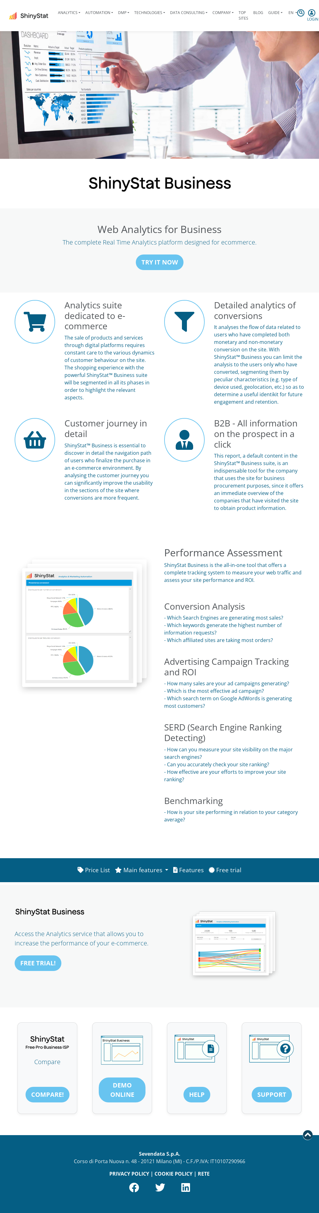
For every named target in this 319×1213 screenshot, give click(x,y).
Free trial (225, 870)
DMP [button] (122, 12)
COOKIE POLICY (174, 1173)
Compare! (47, 1094)
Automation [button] (97, 12)
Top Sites (243, 15)
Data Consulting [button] (187, 12)
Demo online (122, 1090)
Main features (139, 870)
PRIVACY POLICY (129, 1173)
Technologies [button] (148, 12)
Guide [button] (274, 12)
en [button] (291, 12)
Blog (258, 12)
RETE (204, 1173)
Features (188, 870)
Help (197, 1094)
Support (271, 1094)
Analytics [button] (68, 12)
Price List (94, 870)
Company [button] (221, 12)
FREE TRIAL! (38, 963)
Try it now (159, 262)
